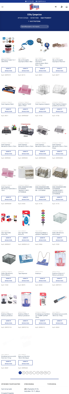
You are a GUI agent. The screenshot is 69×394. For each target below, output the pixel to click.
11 (38, 349)
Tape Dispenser (22, 266)
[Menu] (2, 7)
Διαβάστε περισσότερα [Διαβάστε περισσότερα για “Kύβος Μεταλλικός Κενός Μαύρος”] (8, 272)
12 (41, 349)
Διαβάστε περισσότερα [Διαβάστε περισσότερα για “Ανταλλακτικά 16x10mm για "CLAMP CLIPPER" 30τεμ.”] (42, 306)
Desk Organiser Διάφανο (42, 104)
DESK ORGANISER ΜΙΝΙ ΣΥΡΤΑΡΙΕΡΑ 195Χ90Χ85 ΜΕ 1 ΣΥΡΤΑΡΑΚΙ (42, 188)
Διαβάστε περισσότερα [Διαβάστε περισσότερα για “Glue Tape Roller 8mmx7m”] (25, 239)
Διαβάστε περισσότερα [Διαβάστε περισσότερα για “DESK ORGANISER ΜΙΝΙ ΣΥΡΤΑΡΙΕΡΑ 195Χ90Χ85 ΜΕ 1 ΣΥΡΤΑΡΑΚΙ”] (42, 198)
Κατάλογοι (4, 378)
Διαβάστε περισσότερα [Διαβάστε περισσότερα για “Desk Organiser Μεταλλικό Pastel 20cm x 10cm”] (8, 198)
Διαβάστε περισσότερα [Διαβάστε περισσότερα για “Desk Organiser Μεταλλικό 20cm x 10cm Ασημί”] (59, 152)
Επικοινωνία (5, 374)
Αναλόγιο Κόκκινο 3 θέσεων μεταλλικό (58, 266)
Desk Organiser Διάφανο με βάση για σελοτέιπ (59, 105)
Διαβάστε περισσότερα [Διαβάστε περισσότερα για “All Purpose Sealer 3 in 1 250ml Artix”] (8, 69)
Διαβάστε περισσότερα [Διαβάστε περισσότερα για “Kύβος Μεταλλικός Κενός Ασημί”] (59, 231)
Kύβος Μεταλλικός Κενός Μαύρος (7, 266)
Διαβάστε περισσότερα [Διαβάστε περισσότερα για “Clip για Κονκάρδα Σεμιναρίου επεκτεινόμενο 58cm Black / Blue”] (42, 69)
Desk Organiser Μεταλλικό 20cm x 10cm (8, 145)
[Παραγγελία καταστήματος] (34, 26)
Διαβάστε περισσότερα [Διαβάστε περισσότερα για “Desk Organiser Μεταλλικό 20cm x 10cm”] (8, 152)
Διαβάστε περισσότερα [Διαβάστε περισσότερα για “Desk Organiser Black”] (8, 110)
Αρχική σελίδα (23, 18)
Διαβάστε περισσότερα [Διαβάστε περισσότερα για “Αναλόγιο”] (42, 272)
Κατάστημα (34, 18)
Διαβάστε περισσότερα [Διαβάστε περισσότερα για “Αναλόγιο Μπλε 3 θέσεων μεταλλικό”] (25, 306)
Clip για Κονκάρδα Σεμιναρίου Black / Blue (25, 60)
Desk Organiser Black (7, 104)
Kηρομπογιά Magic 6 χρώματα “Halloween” (41, 226)
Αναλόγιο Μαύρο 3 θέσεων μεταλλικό (7, 299)
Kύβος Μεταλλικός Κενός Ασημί (58, 226)
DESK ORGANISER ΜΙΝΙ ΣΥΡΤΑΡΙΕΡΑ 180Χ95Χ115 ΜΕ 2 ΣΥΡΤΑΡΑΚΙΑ (25, 189)
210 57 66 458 (30, 1)
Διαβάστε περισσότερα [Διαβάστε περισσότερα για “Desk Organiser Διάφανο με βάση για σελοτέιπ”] (59, 110)
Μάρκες (4, 383)
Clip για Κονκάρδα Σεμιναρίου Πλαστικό (58, 60)
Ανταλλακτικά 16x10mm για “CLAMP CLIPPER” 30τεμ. (42, 300)
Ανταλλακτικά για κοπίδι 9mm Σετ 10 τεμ (8, 334)
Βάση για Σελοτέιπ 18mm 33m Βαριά (24, 334)
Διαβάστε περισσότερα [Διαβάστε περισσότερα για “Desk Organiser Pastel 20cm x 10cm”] (25, 110)
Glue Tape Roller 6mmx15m (6, 233)
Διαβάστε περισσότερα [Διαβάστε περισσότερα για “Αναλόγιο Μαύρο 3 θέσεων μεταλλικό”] (8, 306)
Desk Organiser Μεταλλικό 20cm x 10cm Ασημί (59, 146)
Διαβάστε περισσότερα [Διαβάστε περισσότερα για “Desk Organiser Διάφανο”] (42, 110)
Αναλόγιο (38, 266)
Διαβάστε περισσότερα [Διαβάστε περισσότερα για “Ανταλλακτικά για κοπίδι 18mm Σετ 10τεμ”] (59, 306)
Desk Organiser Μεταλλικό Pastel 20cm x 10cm (9, 188)
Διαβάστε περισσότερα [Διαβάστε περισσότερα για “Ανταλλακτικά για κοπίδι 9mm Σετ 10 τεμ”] (8, 339)
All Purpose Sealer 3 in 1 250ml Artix (8, 60)
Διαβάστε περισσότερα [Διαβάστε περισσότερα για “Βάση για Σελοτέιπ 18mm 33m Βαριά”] (25, 339)
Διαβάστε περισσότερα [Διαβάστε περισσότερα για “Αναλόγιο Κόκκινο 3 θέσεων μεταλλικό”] (59, 272)
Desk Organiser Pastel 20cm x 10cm (24, 105)
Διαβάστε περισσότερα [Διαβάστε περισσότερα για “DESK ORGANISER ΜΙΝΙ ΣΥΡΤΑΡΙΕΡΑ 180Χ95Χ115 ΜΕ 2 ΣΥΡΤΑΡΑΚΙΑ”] (25, 198)
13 (45, 349)
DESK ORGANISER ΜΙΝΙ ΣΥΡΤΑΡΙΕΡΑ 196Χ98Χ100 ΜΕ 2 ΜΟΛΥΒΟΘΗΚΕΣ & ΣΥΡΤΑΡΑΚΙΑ (59, 190)
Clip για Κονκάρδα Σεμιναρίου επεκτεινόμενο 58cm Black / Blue (41, 62)
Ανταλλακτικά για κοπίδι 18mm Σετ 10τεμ (59, 299)
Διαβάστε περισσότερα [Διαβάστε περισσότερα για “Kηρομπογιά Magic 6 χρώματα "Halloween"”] (42, 231)
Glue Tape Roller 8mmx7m (23, 233)
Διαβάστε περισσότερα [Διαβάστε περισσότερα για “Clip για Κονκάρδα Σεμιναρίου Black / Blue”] (25, 69)
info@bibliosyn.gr (41, 1)
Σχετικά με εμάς (6, 366)
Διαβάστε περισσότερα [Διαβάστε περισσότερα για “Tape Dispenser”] (25, 272)
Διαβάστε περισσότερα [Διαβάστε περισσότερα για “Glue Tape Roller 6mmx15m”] (8, 239)
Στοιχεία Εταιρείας (7, 370)
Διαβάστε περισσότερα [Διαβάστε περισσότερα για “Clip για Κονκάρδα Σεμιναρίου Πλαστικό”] (59, 69)
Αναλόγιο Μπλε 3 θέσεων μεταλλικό (24, 299)
